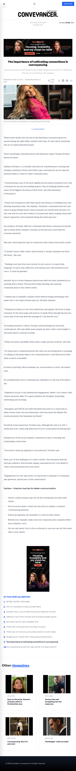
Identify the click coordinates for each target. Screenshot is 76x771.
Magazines (20, 665)
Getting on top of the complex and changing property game (31, 617)
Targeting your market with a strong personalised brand (29, 637)
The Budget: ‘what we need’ (57, 742)
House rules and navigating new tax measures (53, 702)
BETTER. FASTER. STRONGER (18, 602)
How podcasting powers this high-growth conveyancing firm (31, 647)
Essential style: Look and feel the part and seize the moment (31, 612)
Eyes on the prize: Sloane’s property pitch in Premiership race (18, 702)
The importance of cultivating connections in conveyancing (32, 642)
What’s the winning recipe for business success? (26, 627)
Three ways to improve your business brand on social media (31, 632)
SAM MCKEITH (39, 129)
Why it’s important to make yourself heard (23, 607)
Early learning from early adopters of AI (22, 622)
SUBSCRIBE (68, 4)
